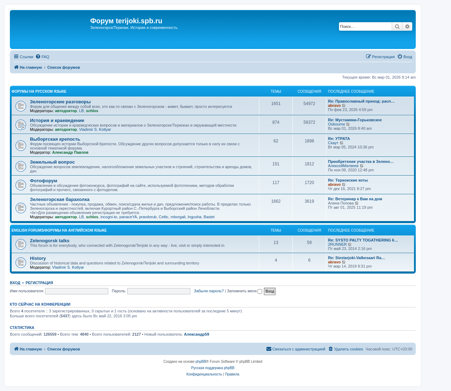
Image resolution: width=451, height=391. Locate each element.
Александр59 (196, 334)
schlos (92, 111)
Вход (15, 283)
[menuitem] (42, 57)
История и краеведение (57, 120)
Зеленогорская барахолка (59, 199)
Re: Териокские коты (348, 180)
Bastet (209, 217)
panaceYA (128, 217)
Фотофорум (43, 180)
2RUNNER (337, 244)
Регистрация (39, 283)
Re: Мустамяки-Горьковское (355, 120)
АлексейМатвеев (343, 166)
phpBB (201, 361)
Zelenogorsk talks (49, 240)
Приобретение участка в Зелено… (361, 161)
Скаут (333, 143)
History (38, 258)
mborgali (178, 217)
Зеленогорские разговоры (60, 101)
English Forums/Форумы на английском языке (59, 230)
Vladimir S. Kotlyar (95, 129)
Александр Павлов (70, 152)
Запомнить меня (244, 291)
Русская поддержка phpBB (212, 368)
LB (81, 111)
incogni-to (108, 217)
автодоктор (66, 111)
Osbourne (336, 124)
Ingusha (195, 217)
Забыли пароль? (209, 291)
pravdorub (148, 217)
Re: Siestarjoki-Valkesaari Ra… (356, 258)
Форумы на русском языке (39, 91)
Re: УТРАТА (339, 138)
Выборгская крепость (55, 139)
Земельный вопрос (52, 162)
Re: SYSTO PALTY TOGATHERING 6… (363, 240)
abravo (334, 105)
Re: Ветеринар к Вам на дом (355, 199)
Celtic (164, 217)
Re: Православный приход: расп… (361, 101)
